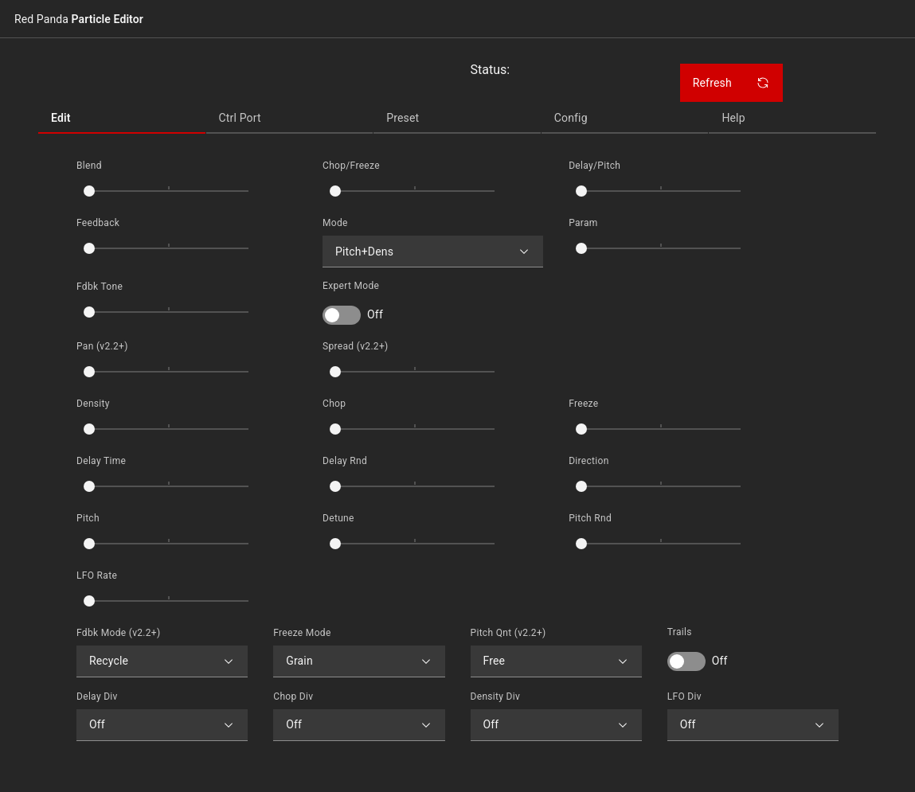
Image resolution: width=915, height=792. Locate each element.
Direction (589, 460)
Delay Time (101, 460)
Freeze (583, 403)
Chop (334, 403)
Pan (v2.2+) (102, 346)
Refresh (731, 82)
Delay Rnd (345, 460)
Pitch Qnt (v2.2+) (508, 632)
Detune (338, 518)
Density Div (496, 696)
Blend (89, 165)
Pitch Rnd (590, 518)
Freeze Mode (301, 632)
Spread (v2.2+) (356, 346)
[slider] (89, 191)
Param (583, 222)
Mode (335, 222)
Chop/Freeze (351, 165)
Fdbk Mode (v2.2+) (118, 632)
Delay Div (97, 696)
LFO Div (684, 696)
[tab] (121, 118)
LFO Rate (96, 575)
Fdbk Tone (99, 286)
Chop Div (293, 696)
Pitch (88, 518)
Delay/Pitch (594, 165)
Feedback (97, 222)
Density (93, 403)
